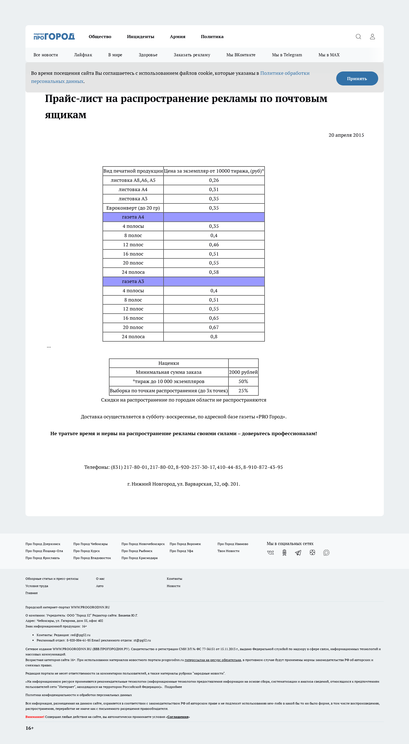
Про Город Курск (86, 551)
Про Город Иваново (233, 544)
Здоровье (148, 54)
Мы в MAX (329, 54)
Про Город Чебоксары (90, 544)
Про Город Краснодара (139, 558)
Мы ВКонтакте (241, 54)
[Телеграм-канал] (298, 552)
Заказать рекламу (192, 54)
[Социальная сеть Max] (326, 552)
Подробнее (173, 687)
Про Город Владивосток (92, 558)
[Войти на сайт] (372, 36)
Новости (173, 586)
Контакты (174, 578)
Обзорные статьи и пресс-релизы (51, 578)
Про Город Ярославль (42, 558)
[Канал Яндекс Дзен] (312, 552)
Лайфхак (83, 54)
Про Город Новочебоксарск (143, 544)
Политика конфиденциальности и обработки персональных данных (78, 695)
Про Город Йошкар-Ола (44, 551)
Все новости (46, 54)
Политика (212, 36)
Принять (357, 78)
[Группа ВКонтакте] (270, 552)
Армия (177, 36)
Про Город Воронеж (185, 544)
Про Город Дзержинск (42, 544)
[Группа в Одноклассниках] (284, 552)
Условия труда (36, 586)
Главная (31, 593)
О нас (100, 578)
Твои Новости (228, 551)
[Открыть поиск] (358, 36)
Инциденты (140, 36)
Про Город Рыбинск (136, 551)
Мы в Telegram (287, 54)
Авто (100, 586)
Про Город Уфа (181, 551)
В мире (115, 54)
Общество (100, 36)
